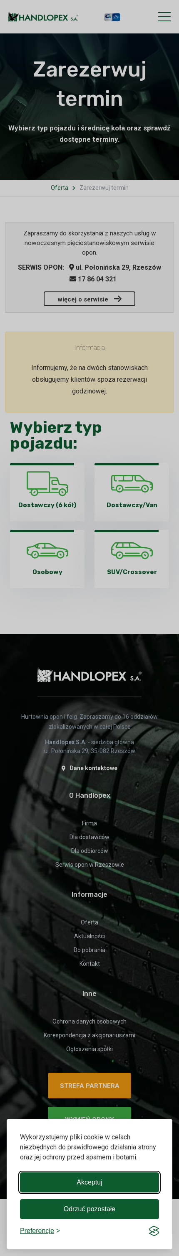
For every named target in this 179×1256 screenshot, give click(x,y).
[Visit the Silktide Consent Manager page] (154, 1231)
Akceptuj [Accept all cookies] (89, 1182)
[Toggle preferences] (40, 1231)
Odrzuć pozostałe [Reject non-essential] (90, 1209)
